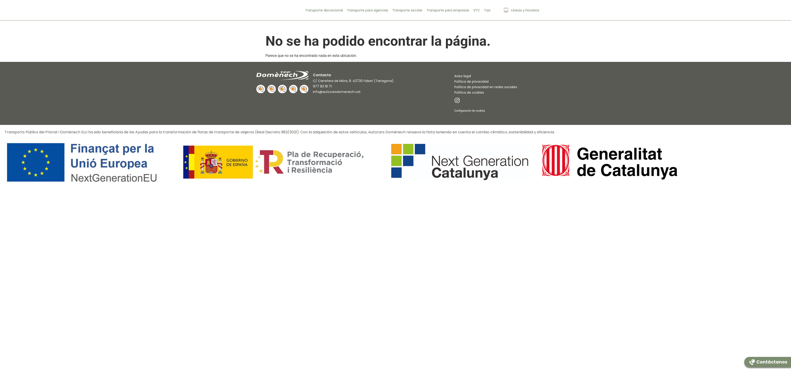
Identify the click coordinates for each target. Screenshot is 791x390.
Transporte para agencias (367, 10)
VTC (476, 10)
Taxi (487, 10)
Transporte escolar (407, 10)
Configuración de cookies (469, 110)
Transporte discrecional (324, 10)
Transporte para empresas (448, 10)
